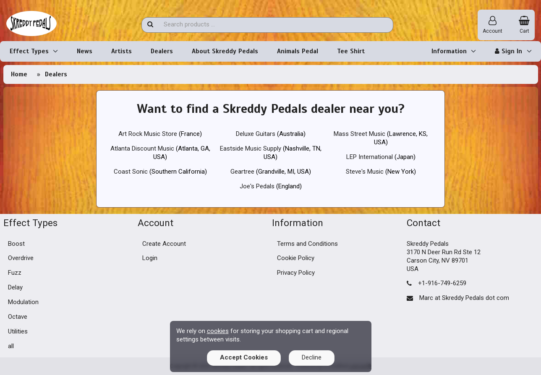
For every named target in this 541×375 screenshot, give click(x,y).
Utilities (18, 332)
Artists (121, 51)
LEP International (369, 157)
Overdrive (21, 258)
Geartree (242, 171)
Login (149, 258)
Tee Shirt (351, 51)
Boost (16, 243)
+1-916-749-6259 (442, 283)
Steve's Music (365, 171)
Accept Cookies (244, 357)
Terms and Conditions (307, 243)
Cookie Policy (295, 258)
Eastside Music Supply (250, 148)
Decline (311, 357)
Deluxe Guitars (255, 134)
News (84, 51)
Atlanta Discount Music (142, 148)
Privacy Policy (296, 273)
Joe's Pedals (257, 186)
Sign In (508, 51)
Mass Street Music (359, 134)
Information (449, 51)
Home (19, 74)
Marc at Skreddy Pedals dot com (464, 298)
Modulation (23, 302)
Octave (17, 317)
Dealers (162, 51)
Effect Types (29, 51)
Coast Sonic (131, 171)
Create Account (164, 243)
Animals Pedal (297, 51)
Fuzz (14, 273)
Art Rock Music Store (147, 134)
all (11, 346)
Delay (15, 288)
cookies (218, 331)
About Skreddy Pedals (225, 51)
